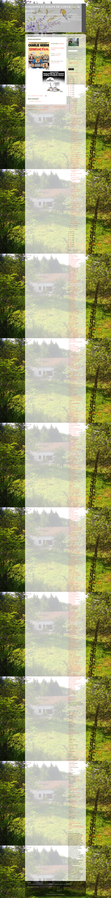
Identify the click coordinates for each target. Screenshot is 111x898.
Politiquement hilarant (73, 614)
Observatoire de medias (74, 788)
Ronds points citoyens (73, 308)
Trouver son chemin (73, 422)
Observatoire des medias (74, 732)
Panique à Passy (72, 522)
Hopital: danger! (74, 201)
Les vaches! (71, 610)
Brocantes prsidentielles (74, 490)
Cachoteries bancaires (73, 572)
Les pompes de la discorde (74, 599)
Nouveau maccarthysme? (76, 114)
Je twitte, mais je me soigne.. (75, 667)
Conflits (70, 813)
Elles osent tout (72, 620)
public (73, 816)
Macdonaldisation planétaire (74, 280)
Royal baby (71, 637)
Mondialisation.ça (72, 766)
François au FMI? (72, 602)
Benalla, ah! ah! (72, 304)
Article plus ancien (59, 107)
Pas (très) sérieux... (73, 653)
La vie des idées (72, 716)
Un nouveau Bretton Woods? (77, 183)
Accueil (46, 107)
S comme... (71, 542)
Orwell (73, 806)
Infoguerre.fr (71, 731)
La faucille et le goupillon (74, 612)
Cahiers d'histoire (72, 778)
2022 (71, 85)
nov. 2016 (73, 99)
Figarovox (71, 809)
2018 (71, 92)
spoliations (57, 55)
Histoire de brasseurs (75, 147)
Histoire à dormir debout (76, 207)
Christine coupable (73, 441)
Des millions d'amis (73, 562)
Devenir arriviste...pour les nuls (75, 661)
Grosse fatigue (72, 559)
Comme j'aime (72, 287)
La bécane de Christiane (74, 546)
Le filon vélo (71, 624)
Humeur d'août (72, 564)
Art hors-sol (71, 520)
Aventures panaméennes (76, 203)
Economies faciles (73, 458)
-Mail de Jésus (71, 663)
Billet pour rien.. (72, 685)
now (75, 815)
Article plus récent (33, 107)
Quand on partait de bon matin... (76, 528)
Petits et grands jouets (73, 647)
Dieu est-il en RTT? (73, 373)
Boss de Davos (72, 566)
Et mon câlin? (72, 543)
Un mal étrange (72, 588)
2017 (71, 94)
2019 (71, 90)
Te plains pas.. (72, 510)
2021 (71, 87)
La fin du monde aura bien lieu (75, 668)
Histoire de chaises (73, 440)
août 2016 (73, 105)
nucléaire (78, 779)
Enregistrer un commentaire (35, 101)
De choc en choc (72, 651)
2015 (71, 231)
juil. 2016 (73, 107)
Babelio (70, 799)
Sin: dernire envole (73, 493)
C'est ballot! (71, 494)
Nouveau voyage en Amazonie (75, 643)
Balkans (76, 807)
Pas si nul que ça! (72, 321)
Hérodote (71, 750)
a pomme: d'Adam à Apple (76, 677)
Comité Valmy (72, 740)
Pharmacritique (72, 804)
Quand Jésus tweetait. (74, 628)
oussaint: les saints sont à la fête (76, 563)
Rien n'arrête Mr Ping (73, 295)
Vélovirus (71, 253)
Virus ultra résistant (73, 261)
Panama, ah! (73, 209)
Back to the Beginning (75, 223)
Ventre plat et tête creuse (74, 644)
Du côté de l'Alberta (75, 156)
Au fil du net (73, 116)
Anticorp (70, 808)
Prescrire (71, 803)
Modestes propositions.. (74, 684)
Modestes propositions (73, 271)
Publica (72, 727)
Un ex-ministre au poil (73, 607)
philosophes (73, 800)
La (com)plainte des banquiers (75, 675)
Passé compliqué (72, 319)
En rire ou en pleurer (73, 615)
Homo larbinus (72, 692)
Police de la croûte (75, 130)
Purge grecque (72, 600)
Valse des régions (72, 591)
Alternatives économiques (74, 758)
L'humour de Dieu (72, 680)
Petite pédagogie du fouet (74, 519)
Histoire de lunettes (73, 641)
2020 (71, 88)
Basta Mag (71, 784)
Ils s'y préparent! (72, 580)
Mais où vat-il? (74, 182)
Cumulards (71, 483)
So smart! (71, 457)
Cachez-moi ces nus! (73, 539)
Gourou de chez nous (73, 568)
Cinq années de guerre (75, 189)
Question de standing (73, 526)
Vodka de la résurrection (74, 551)
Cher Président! (72, 567)
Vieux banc (71, 579)
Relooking (71, 544)
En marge (71, 386)
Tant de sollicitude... (73, 284)
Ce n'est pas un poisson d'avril (76, 354)
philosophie (75, 802)
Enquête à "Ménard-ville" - (76, 121)
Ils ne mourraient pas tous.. (76, 143)
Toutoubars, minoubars (73, 633)
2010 (71, 240)
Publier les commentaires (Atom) (40, 109)
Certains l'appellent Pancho (74, 657)
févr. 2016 (73, 227)
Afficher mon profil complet (74, 707)
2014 (71, 233)
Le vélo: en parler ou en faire (75, 656)
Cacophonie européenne (76, 139)
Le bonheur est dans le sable (75, 532)
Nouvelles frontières (75, 161)
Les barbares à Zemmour (74, 596)
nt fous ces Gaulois (75, 323)
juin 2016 (73, 109)
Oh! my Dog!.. (71, 689)
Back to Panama (74, 187)
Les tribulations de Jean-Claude (75, 312)
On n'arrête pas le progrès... (77, 173)
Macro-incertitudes (73, 275)
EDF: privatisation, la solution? (75, 180)
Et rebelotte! (71, 375)
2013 (71, 235)
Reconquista (71, 292)
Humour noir (71, 691)
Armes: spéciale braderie (74, 594)
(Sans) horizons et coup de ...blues (76, 618)
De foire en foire (72, 630)
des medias (77, 776)
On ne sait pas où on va (74, 265)
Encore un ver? (72, 623)
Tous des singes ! (72, 616)
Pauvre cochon (72, 340)
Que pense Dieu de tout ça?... (75, 676)
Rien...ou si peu (72, 578)
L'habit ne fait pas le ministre (75, 481)
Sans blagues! (72, 472)
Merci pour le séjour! (73, 524)
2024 (71, 81)
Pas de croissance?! (73, 285)
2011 (71, 239)
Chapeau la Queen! (75, 137)
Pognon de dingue (73, 332)
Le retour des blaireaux (73, 627)
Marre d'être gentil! (73, 619)
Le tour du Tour (72, 640)
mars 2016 (73, 225)
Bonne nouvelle (74, 221)
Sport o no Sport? (72, 571)
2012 (71, 237)
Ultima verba (71, 576)
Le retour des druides (73, 518)
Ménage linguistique (73, 592)
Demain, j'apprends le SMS (74, 679)
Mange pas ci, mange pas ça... (75, 560)
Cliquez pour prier (72, 276)
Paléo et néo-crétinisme (74, 504)
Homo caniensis (72, 681)
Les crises (71, 719)
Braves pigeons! (72, 673)
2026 (71, 77)
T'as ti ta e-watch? (72, 631)
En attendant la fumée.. (74, 660)
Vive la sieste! (71, 636)
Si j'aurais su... (72, 293)
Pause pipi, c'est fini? (73, 516)
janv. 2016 (73, 229)
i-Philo (70, 819)
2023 (71, 83)
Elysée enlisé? (72, 315)
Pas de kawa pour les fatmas (75, 530)
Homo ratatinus (72, 277)
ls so (70, 323)
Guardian (73, 791)
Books (70, 728)
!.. (71, 480)
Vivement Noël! (72, 621)
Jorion (73, 724)
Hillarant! (71, 451)
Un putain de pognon (73, 329)
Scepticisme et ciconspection (75, 590)
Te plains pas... (74, 199)
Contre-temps (72, 762)
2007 (71, 246)
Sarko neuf (71, 550)
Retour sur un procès (75, 212)
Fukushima (74, 790)
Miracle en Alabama (73, 346)
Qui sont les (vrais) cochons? (75, 683)
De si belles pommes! (73, 540)
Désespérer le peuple (73, 583)
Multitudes (71, 747)
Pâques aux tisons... (73, 652)
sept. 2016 (73, 103)
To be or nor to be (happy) (76, 154)
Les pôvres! (73, 150)
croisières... (61, 43)
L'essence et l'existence (74, 311)
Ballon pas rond (72, 598)
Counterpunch (72, 723)
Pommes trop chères (75, 163)
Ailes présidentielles (73, 272)
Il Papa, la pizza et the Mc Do (75, 449)
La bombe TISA (74, 120)
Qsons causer (72, 821)
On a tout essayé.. (72, 655)
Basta (70, 771)
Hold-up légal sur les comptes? (75, 171)
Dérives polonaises (75, 132)
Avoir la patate (72, 611)
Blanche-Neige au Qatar (74, 538)
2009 (71, 242)
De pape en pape (72, 263)
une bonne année (75, 558)
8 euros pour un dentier (74, 587)
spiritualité (77, 796)
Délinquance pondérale (74, 260)
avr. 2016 (73, 112)
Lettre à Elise (71, 584)
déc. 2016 (73, 98)
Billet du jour (73, 175)
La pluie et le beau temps (74, 659)
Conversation (73, 714)
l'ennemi (57, 53)
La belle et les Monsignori (74, 552)
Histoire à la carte (72, 760)
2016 (71, 96)
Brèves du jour (74, 149)
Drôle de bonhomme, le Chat (75, 669)
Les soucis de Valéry (73, 535)
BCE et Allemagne (74, 160)
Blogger (62, 894)
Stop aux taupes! (72, 632)
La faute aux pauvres (73, 606)
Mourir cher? (73, 217)
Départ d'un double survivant (77, 118)
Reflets (70, 752)
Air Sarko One (72, 687)
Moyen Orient (76, 812)
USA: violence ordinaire (76, 145)
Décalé (70, 635)
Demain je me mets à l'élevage (75, 168)
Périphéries (71, 746)
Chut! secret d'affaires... (76, 152)
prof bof (71, 793)
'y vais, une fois (76, 665)
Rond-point (71, 648)
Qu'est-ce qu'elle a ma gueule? (75, 527)
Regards (70, 734)
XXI (72, 755)
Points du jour (74, 128)
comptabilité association (73, 72)
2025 (71, 79)
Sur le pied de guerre (73, 256)
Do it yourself (71, 582)
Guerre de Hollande (73, 664)
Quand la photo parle (75, 191)
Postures (71, 523)
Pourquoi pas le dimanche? (74, 586)
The (70, 714)
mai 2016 (73, 111)
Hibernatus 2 (71, 531)
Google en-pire (72, 603)
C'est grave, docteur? (75, 177)
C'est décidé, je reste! (73, 608)
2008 (71, 244)
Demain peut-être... (73, 536)
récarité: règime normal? (74, 604)
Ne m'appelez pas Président (75, 259)
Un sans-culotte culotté (74, 289)
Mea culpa (73, 185)
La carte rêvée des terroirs (76, 211)
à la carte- (74, 795)
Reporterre (71, 735)
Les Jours (71, 743)
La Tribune (71, 720)
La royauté (71, 257)
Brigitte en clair (72, 324)
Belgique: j (71, 665)
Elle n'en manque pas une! (74, 489)
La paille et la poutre (73, 331)
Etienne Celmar (73, 698)
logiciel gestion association (33, 886)
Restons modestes (73, 255)
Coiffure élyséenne (75, 134)
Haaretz (70, 775)
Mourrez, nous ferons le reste (75, 649)
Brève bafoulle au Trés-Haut (74, 556)
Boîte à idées (71, 712)
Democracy (71, 815)
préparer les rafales (55, 62)
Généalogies (71, 645)
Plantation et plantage (74, 349)
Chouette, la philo (72, 595)
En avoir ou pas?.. (73, 395)
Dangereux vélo (72, 570)
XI (72, 754)
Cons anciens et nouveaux (74, 574)
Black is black (72, 273)
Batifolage (71, 301)
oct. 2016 (73, 101)
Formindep (71, 820)
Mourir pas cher (72, 626)
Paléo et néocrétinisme (75, 158)
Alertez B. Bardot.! (73, 452)
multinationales (79, 780)
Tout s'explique (72, 299)
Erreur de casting (72, 534)
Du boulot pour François (74, 639)
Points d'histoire (74, 135)
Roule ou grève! (72, 264)
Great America (72, 764)
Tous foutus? (73, 198)
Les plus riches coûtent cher (74, 575)
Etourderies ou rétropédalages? (75, 195)
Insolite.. (72, 126)
